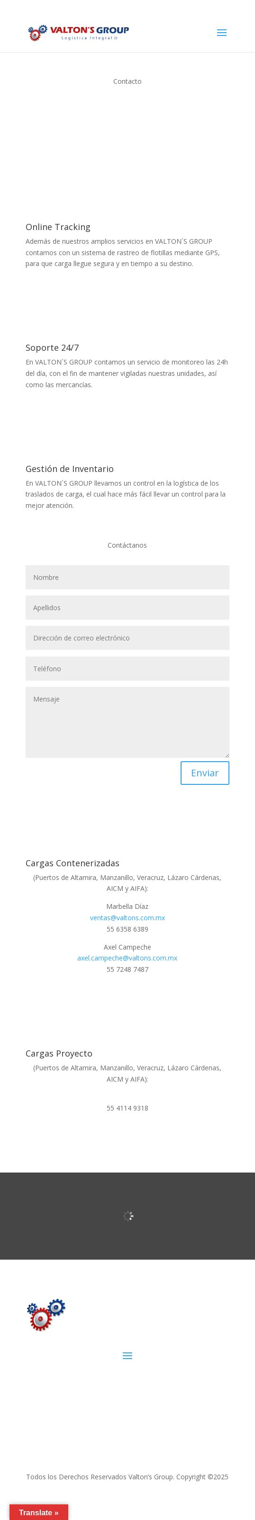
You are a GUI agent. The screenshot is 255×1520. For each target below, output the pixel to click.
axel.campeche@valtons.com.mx (127, 957)
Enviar (205, 772)
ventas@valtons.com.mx (127, 917)
